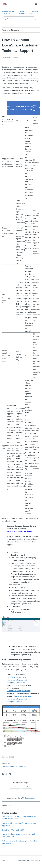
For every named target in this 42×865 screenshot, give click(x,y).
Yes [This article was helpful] (15, 787)
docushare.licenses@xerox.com (18, 691)
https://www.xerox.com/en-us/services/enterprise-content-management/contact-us (18, 680)
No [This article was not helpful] (27, 787)
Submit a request (29, 798)
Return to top (8, 805)
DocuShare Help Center (11, 860)
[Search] (19, 19)
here (29, 669)
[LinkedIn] (10, 774)
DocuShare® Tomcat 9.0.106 (13, 830)
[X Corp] (6, 774)
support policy (21, 766)
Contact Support (8, 766)
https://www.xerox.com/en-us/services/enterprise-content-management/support (20, 699)
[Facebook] (3, 774)
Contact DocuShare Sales (30, 860)
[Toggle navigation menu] (36, 4)
